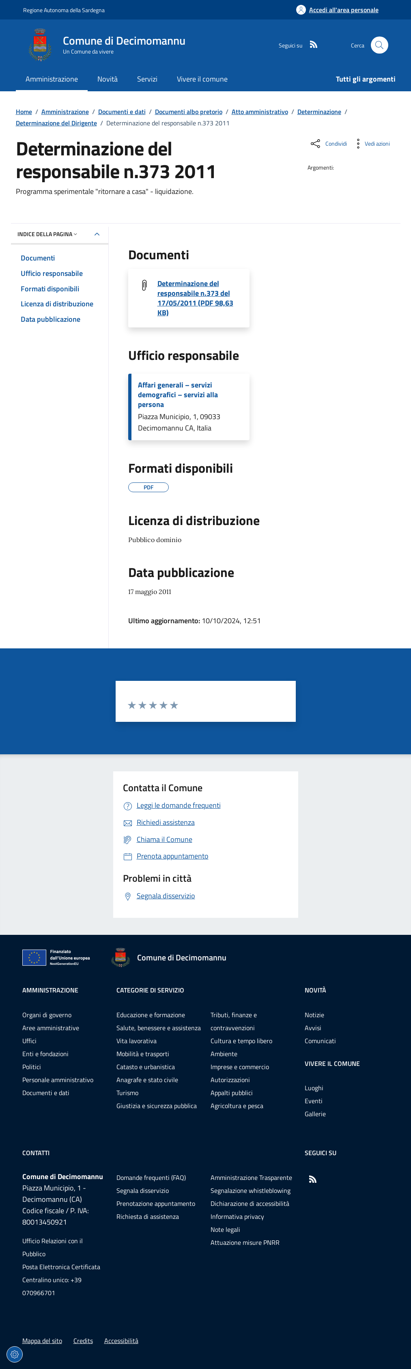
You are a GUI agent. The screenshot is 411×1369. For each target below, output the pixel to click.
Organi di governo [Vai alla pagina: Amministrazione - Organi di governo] (46, 1015)
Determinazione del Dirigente (56, 123)
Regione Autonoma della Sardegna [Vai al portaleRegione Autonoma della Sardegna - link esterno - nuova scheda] (64, 10)
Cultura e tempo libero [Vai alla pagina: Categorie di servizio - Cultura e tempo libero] (241, 1041)
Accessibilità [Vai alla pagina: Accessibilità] (121, 1340)
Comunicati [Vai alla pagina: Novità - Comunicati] (320, 1041)
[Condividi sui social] (328, 143)
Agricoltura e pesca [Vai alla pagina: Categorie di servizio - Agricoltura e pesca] (237, 1106)
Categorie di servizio (150, 990)
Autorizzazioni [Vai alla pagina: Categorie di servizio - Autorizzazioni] (230, 1080)
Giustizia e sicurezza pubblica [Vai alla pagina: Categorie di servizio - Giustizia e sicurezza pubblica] (156, 1106)
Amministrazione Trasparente (251, 1177)
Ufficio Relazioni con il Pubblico (52, 1247)
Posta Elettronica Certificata (61, 1267)
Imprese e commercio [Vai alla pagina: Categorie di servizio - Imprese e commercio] (240, 1067)
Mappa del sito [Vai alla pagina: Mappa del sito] (42, 1340)
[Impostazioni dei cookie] (14, 1354)
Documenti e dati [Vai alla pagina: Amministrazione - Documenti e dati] (45, 1093)
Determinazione (319, 111)
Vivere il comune (332, 1063)
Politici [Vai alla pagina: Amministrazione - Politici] (31, 1067)
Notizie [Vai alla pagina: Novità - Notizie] (314, 1015)
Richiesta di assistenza (147, 1216)
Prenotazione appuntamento (155, 1203)
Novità (315, 990)
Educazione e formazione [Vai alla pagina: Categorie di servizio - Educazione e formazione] (150, 1015)
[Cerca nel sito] (379, 45)
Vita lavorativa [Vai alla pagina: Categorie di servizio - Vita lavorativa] (136, 1041)
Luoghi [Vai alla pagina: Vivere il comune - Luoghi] (314, 1088)
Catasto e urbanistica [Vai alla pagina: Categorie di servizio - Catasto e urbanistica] (145, 1067)
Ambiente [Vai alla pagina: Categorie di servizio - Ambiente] (224, 1054)
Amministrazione (65, 111)
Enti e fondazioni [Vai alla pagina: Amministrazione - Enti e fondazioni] (45, 1054)
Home (24, 111)
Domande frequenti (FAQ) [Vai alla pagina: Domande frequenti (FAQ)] (151, 1177)
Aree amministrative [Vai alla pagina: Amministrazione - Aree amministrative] (50, 1028)
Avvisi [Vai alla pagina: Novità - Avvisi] (313, 1028)
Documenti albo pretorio (188, 111)
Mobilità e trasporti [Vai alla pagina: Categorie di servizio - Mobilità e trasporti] (142, 1054)
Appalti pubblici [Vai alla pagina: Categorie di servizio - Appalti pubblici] (232, 1093)
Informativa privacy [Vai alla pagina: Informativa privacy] (237, 1216)
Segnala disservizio (142, 1190)
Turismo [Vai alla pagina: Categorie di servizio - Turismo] (127, 1093)
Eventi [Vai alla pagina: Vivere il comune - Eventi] (314, 1101)
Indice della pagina (48, 234)
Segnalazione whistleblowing (250, 1190)
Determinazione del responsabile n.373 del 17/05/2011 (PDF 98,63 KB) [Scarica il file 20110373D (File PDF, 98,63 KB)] (195, 298)
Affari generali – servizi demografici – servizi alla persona (178, 394)
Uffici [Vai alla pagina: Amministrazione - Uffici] (29, 1041)
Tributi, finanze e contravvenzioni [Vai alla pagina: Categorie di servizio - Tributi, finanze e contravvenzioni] (234, 1021)
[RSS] (310, 45)
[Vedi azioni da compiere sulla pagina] (371, 143)
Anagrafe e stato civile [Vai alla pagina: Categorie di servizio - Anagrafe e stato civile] (147, 1080)
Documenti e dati (122, 111)
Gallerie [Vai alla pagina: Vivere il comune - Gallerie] (315, 1114)
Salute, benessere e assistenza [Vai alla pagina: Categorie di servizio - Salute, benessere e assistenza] (158, 1028)
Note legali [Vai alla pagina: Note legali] (225, 1229)
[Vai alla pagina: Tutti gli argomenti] (361, 79)
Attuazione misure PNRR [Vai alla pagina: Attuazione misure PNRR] (245, 1242)
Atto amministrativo (260, 111)
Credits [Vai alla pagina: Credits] (83, 1340)
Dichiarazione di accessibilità (250, 1203)
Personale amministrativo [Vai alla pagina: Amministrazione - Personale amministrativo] (57, 1080)
